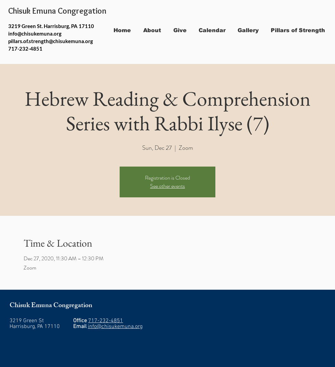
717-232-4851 (105, 320)
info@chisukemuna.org (35, 33)
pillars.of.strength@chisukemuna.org (50, 41)
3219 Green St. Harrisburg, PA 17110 (51, 26)
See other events (167, 186)
